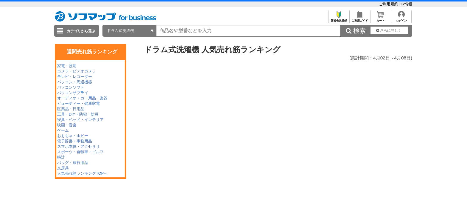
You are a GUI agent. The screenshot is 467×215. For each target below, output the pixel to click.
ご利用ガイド (359, 19)
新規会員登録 (338, 19)
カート (380, 19)
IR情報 (406, 4)
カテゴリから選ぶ (81, 31)
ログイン (401, 19)
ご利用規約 (389, 4)
